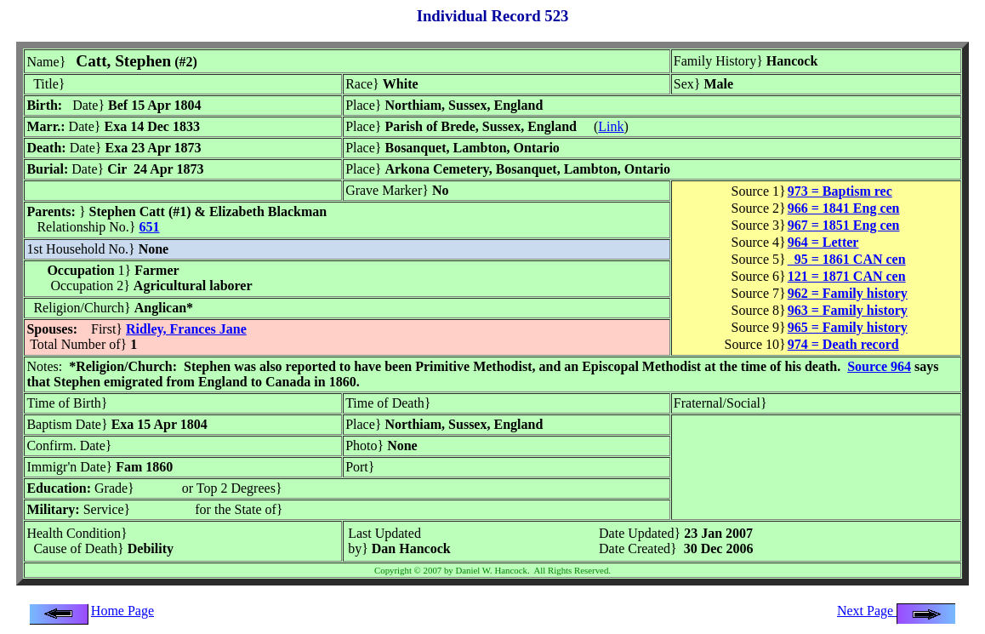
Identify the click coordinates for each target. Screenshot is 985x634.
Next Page (896, 610)
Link (610, 126)
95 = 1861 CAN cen (847, 259)
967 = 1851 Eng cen (844, 225)
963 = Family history (848, 310)
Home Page (122, 610)
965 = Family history (848, 327)
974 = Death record (843, 344)
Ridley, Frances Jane (186, 329)
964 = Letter (823, 242)
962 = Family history (848, 293)
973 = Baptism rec (840, 191)
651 (149, 227)
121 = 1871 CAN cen (847, 276)
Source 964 (879, 366)
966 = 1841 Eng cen (844, 208)
